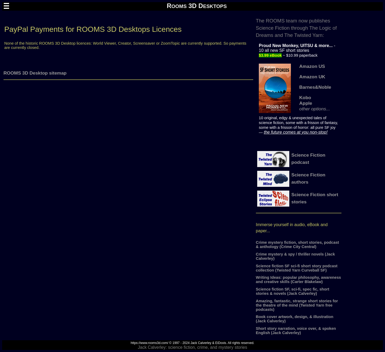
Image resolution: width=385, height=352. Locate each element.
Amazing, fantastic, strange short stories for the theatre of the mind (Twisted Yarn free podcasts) (297, 305)
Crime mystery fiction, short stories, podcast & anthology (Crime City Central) (297, 244)
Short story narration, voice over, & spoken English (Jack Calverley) (296, 330)
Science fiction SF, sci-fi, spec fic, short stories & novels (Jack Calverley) (292, 291)
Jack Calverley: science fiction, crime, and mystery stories (192, 347)
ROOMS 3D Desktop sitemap (35, 73)
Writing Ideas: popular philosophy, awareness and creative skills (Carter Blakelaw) (298, 279)
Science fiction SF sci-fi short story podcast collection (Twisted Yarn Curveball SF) (296, 268)
